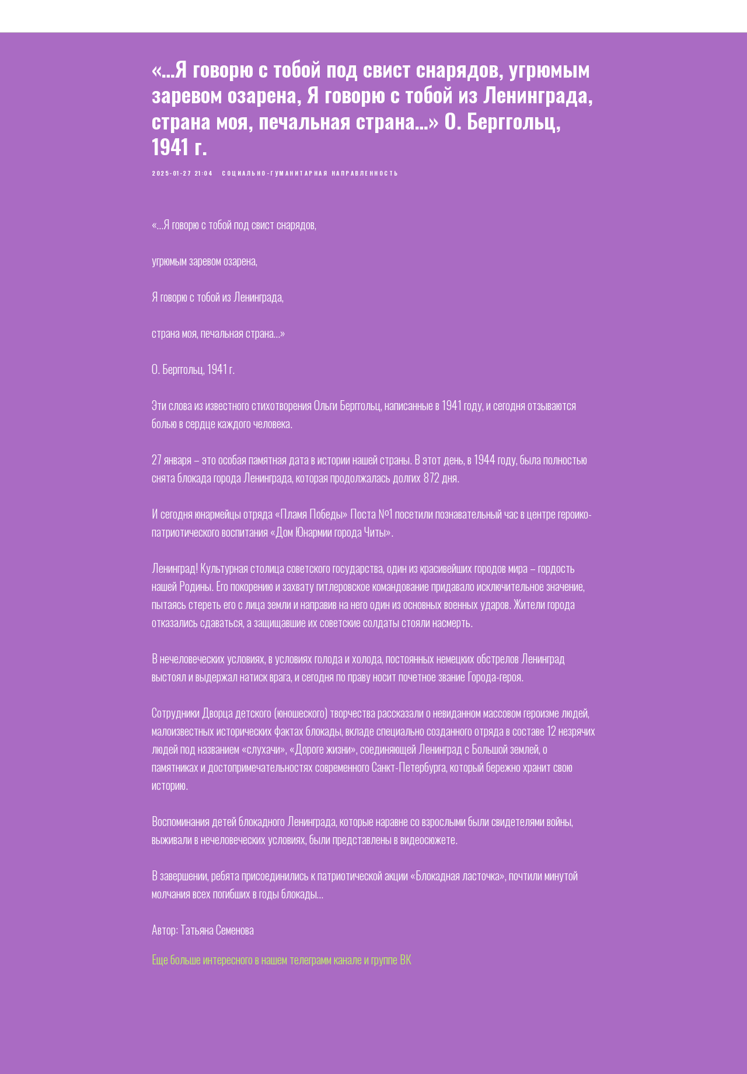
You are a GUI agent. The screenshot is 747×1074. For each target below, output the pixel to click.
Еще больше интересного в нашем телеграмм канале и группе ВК (281, 959)
